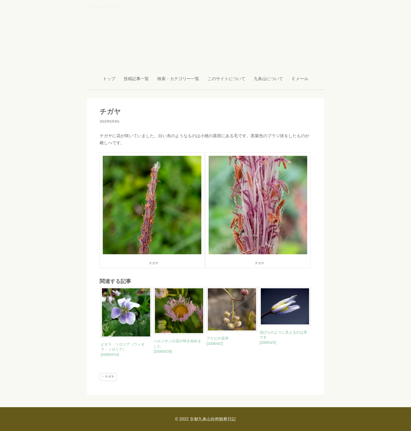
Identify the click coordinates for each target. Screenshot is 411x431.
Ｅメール (299, 78)
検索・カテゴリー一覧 (178, 78)
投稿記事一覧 (136, 78)
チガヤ (109, 376)
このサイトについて (226, 78)
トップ (109, 78)
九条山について (268, 78)
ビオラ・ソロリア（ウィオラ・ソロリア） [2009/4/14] (123, 349)
